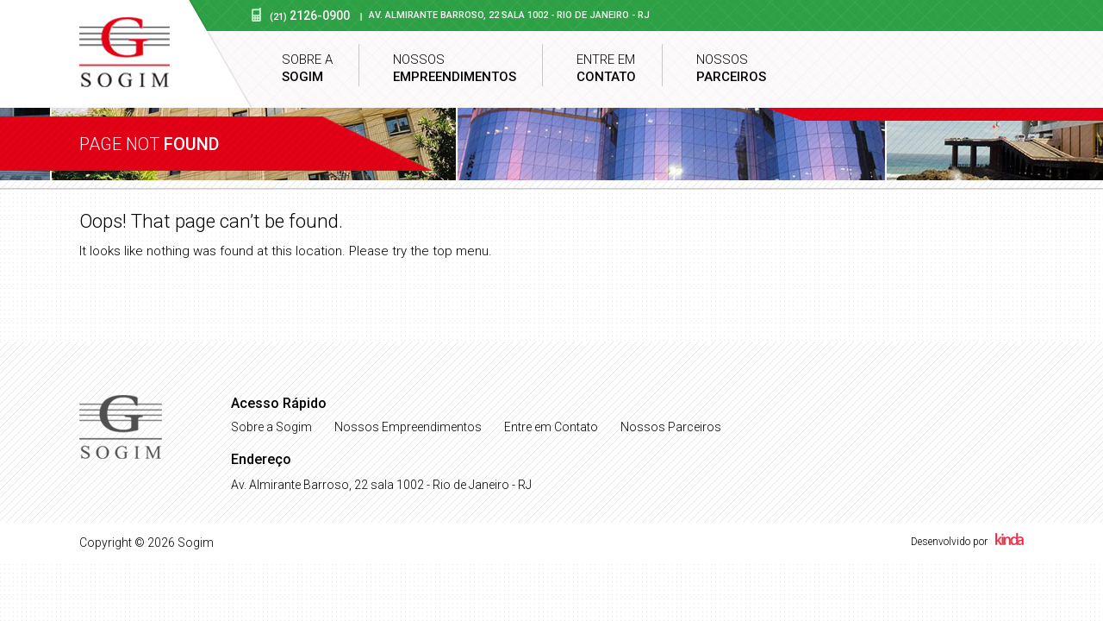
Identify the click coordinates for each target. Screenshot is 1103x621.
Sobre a (307, 68)
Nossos (454, 68)
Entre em (606, 68)
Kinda (1009, 539)
